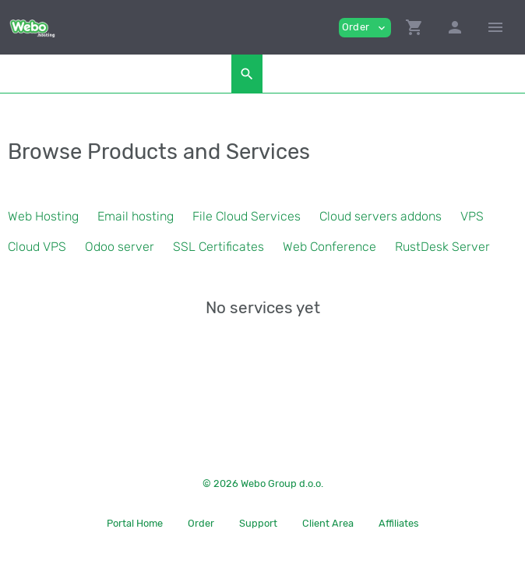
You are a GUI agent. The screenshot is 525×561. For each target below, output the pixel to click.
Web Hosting (43, 216)
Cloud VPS (37, 246)
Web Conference (329, 246)
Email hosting (135, 216)
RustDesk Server (442, 246)
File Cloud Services (246, 216)
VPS (472, 216)
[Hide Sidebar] (495, 27)
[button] (414, 27)
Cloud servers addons (380, 216)
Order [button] (365, 27)
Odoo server (119, 246)
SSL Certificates (218, 246)
